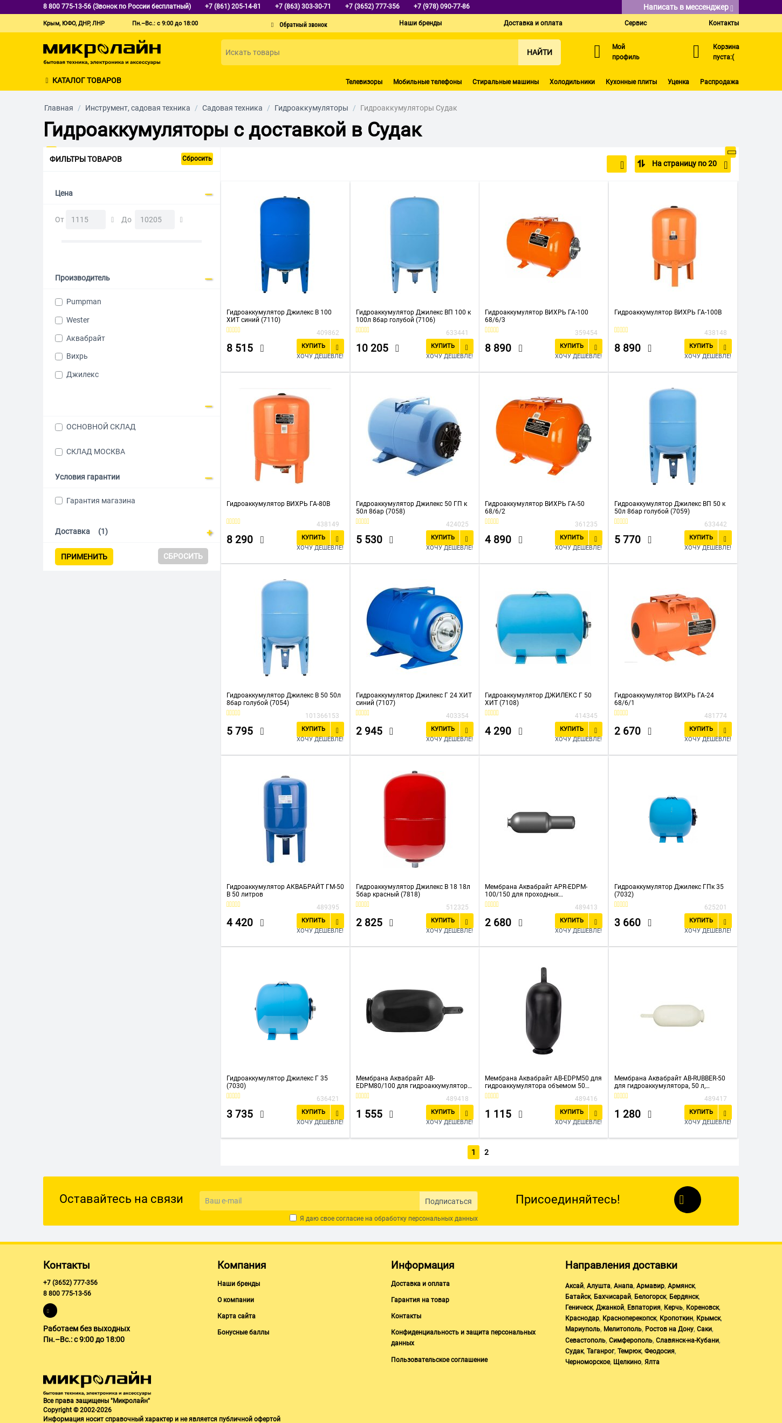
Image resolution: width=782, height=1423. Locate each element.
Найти (539, 52)
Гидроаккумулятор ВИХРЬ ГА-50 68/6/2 (535, 507)
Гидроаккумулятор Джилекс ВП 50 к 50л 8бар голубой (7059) (669, 507)
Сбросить (197, 158)
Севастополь (585, 1338)
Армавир (650, 1284)
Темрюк (629, 1349)
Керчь (673, 1305)
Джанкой (610, 1305)
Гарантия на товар (420, 1298)
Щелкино (627, 1360)
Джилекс (82, 374)
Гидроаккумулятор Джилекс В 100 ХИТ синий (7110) (279, 316)
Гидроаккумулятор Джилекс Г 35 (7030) (277, 1082)
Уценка (678, 82)
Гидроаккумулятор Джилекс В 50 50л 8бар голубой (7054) (284, 699)
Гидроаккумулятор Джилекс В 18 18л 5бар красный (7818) (413, 890)
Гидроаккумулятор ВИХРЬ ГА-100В (668, 312)
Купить (313, 346)
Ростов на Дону (669, 1327)
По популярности (588, 165)
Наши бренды (420, 23)
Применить (84, 556)
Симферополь (631, 1338)
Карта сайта (236, 1314)
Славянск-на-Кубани (687, 1338)
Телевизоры (364, 82)
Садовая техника (232, 108)
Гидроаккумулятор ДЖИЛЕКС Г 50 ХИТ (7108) (538, 699)
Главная (58, 108)
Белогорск (650, 1294)
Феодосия (659, 1349)
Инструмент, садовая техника (137, 108)
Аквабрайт (85, 338)
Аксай (574, 1284)
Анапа (623, 1284)
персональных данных (443, 1216)
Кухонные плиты (631, 82)
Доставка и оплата (533, 23)
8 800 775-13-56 (67, 1291)
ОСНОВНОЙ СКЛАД (101, 426)
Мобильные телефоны (427, 82)
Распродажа (719, 82)
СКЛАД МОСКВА (95, 451)
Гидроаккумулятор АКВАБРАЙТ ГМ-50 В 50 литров (285, 890)
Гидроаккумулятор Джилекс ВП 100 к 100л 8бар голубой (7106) (413, 316)
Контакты (724, 23)
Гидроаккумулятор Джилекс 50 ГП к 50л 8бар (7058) (411, 507)
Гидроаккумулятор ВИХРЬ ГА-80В (278, 504)
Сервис (636, 23)
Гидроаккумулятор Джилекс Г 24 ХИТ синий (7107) (414, 699)
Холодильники (572, 82)
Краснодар (582, 1316)
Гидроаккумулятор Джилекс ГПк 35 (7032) (669, 890)
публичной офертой (249, 1417)
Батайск (578, 1294)
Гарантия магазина (100, 500)
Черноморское (587, 1360)
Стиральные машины (505, 82)
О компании (235, 1298)
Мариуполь (582, 1327)
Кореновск (702, 1305)
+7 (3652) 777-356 (70, 1280)
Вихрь (77, 356)
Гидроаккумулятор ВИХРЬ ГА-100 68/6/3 (536, 316)
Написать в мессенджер (688, 8)
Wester (78, 320)
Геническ (579, 1305)
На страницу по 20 (689, 165)
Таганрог (600, 1349)
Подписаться (448, 1199)
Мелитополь (622, 1327)
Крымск (708, 1316)
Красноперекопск (629, 1316)
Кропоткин (676, 1316)
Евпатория (644, 1305)
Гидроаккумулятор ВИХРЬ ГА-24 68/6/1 (664, 699)
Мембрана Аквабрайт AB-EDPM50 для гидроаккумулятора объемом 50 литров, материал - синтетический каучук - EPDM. (543, 1082)
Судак (574, 1349)
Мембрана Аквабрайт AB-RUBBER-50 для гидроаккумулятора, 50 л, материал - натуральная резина (669, 1082)
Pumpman (83, 301)
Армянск (681, 1284)
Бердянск (683, 1294)
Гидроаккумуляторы (311, 108)
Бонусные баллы (243, 1330)
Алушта (598, 1284)
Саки (704, 1327)
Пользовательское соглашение (439, 1358)
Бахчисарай (612, 1294)
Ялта (652, 1360)
